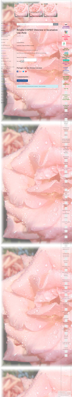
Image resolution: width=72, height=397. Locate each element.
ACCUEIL (3, 23)
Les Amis (3, 78)
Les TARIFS (3, 53)
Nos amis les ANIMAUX (6, 71)
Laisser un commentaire (22, 80)
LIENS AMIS (4, 81)
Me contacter (3, 94)
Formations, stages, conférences (7, 73)
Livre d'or (3, 86)
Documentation (4, 55)
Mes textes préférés (5, 58)
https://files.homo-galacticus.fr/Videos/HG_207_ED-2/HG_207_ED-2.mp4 (31, 53)
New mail (19, 61)
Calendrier (3, 91)
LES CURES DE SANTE (6, 48)
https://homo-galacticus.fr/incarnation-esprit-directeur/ (27, 50)
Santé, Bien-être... (4, 32)
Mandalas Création (5, 97)
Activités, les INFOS (5, 76)
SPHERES (3, 30)
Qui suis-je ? (3, 28)
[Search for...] (35, 24)
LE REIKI (3, 42)
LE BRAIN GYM (4, 39)
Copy (22, 61)
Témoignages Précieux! (5, 83)
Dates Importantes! (5, 88)
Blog (2, 100)
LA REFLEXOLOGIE (5, 45)
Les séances (3, 50)
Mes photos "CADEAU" (6, 25)
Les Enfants (3, 64)
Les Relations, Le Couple (6, 61)
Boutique (3, 102)
